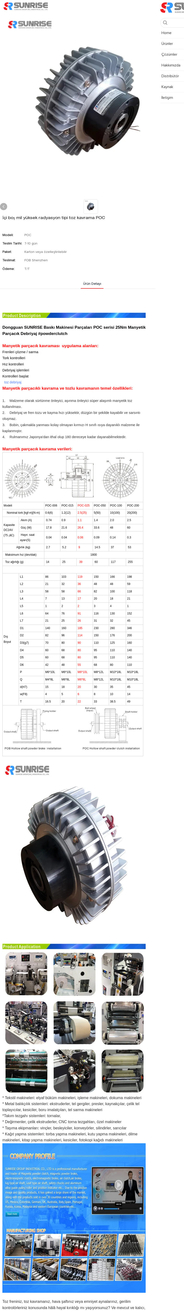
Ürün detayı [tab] (92, 284)
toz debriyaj (13, 382)
